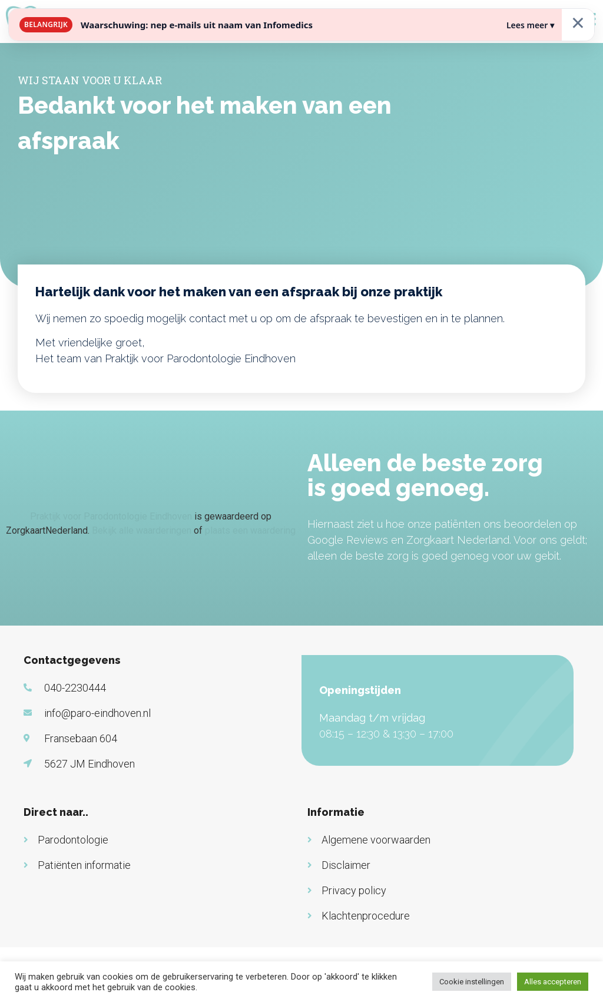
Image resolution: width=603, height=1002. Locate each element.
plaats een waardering (250, 530)
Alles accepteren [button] (552, 981)
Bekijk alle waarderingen (141, 530)
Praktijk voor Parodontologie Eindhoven (111, 516)
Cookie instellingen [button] (471, 981)
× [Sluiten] (578, 22)
